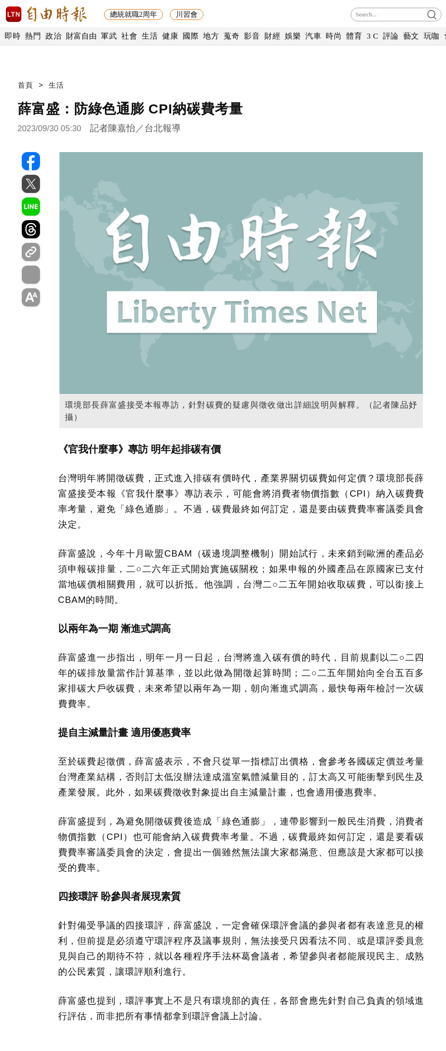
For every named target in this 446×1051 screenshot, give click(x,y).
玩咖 (432, 36)
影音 (252, 36)
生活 (150, 36)
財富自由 (81, 36)
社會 (129, 36)
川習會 (187, 14)
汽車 (313, 36)
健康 (170, 36)
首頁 (25, 85)
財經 (272, 36)
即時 (12, 36)
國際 (190, 36)
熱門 (33, 36)
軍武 (109, 36)
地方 (211, 36)
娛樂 (293, 36)
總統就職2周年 (133, 14)
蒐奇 (231, 36)
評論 (391, 36)
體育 (354, 36)
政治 (53, 36)
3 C (372, 36)
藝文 (411, 36)
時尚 (334, 36)
